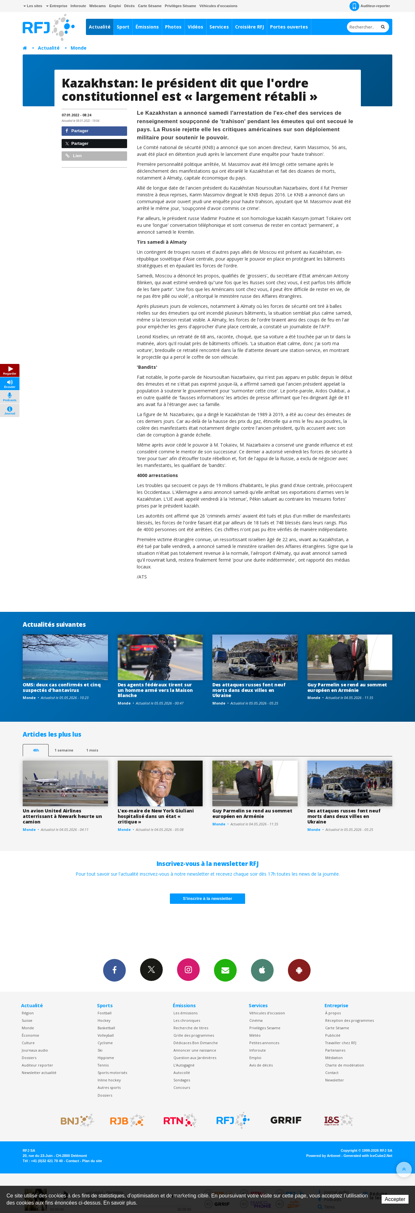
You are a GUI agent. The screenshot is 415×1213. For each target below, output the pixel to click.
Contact (331, 1072)
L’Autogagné (184, 1065)
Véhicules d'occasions (218, 6)
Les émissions (185, 1013)
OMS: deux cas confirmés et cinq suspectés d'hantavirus (62, 687)
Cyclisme (105, 1043)
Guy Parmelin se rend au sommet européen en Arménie (347, 687)
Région (28, 1013)
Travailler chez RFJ (340, 1043)
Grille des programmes (193, 1035)
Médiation (334, 1058)
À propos (333, 1013)
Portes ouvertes (289, 27)
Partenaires (335, 1050)
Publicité (332, 1035)
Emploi (115, 6)
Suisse (27, 1020)
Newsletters (225, 970)
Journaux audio (35, 1050)
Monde (79, 48)
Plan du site (92, 1161)
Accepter (395, 1199)
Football (105, 1013)
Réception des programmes (349, 1020)
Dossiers (29, 1058)
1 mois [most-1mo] (92, 750)
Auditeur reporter (37, 1065)
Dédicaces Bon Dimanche (195, 1043)
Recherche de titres (190, 1028)
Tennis (103, 1065)
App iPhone (262, 970)
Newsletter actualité (39, 1072)
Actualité (100, 27)
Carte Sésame (150, 6)
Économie (30, 1035)
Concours (181, 1087)
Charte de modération (344, 1065)
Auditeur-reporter (370, 6)
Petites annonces (264, 1043)
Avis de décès (261, 1065)
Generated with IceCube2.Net (368, 1156)
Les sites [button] (32, 6)
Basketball (106, 1028)
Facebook (114, 970)
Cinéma (256, 1020)
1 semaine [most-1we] (63, 750)
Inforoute (78, 6)
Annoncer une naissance (194, 1050)
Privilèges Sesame (264, 1028)
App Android (299, 970)
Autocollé (181, 1072)
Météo (255, 1035)
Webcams (97, 6)
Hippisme (106, 1058)
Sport (123, 27)
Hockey (104, 1020)
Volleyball (106, 1035)
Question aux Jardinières (194, 1058)
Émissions (147, 27)
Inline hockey (109, 1080)
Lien (73, 155)
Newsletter (334, 1080)
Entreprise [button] (56, 6)
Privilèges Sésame (180, 6)
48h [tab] (36, 750)
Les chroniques (186, 1020)
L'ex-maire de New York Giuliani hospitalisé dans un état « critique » (156, 816)
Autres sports (109, 1087)
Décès (129, 6)
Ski (100, 1050)
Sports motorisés (112, 1072)
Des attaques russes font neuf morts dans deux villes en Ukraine (249, 690)
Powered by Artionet (323, 1156)
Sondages (181, 1080)
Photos (173, 27)
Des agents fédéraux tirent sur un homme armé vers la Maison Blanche (155, 690)
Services (219, 27)
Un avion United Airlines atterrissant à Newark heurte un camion (62, 816)
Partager (77, 130)
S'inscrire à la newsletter (207, 898)
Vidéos (195, 27)
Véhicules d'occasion (267, 1013)
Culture (28, 1043)
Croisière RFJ (249, 27)
